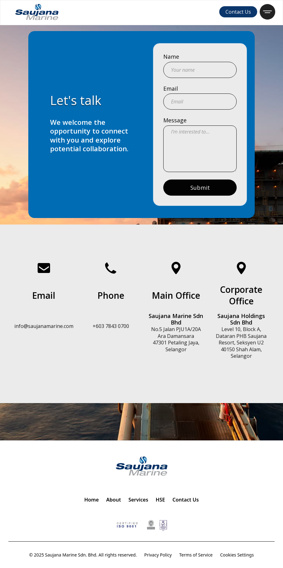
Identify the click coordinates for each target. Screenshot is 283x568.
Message (175, 120)
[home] (37, 12)
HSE (160, 499)
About (113, 499)
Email (170, 88)
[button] (267, 12)
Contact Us (238, 11)
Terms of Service (196, 555)
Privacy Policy (158, 555)
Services (138, 499)
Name (171, 56)
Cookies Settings (237, 555)
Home (91, 499)
